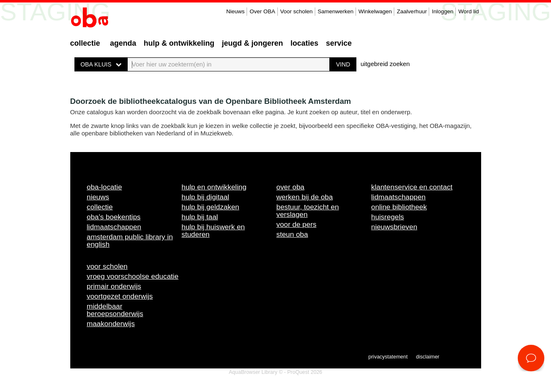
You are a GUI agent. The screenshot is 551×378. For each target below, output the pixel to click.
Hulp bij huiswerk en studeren (213, 230)
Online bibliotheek (399, 207)
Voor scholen (296, 11)
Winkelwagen (375, 11)
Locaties (305, 43)
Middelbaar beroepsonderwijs (115, 310)
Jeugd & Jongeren (252, 43)
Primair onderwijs (114, 286)
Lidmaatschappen (114, 227)
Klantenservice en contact (412, 187)
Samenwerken (335, 11)
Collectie (85, 43)
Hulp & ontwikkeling (179, 43)
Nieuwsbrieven (394, 227)
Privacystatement (388, 357)
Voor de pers (296, 224)
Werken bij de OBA (305, 197)
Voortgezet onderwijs (120, 296)
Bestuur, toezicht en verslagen (308, 210)
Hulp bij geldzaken (211, 207)
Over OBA (262, 11)
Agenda (123, 43)
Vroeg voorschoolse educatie (133, 276)
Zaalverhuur (412, 11)
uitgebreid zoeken (385, 63)
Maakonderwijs (111, 323)
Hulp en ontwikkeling (214, 187)
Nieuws (235, 11)
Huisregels (387, 217)
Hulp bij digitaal (206, 197)
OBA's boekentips (114, 217)
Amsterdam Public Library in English (130, 240)
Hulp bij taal (200, 217)
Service (339, 43)
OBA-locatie (104, 187)
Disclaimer (427, 357)
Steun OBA (292, 234)
